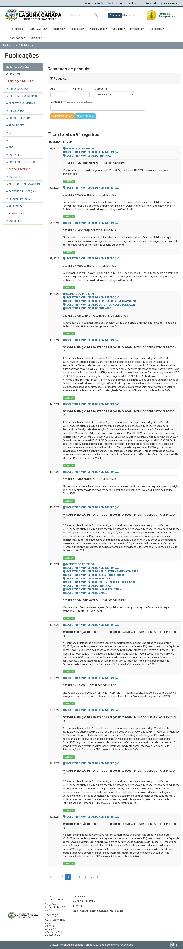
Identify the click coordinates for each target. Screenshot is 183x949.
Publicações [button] (156, 28)
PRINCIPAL (13, 74)
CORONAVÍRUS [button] (38, 28)
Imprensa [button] (59, 28)
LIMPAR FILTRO (62, 116)
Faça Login (115, 15)
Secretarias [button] (17, 37)
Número (77, 88)
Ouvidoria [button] (118, 28)
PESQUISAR (85, 116)
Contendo (71, 101)
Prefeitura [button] (137, 28)
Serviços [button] (36, 37)
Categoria (101, 88)
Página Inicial (10, 45)
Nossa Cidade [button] (98, 28)
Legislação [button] (78, 28)
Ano (52, 88)
